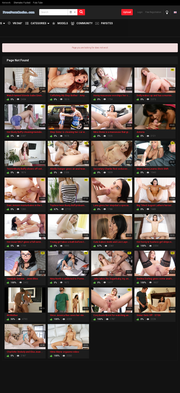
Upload (127, 12)
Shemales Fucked (22, 2)
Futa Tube (38, 2)
